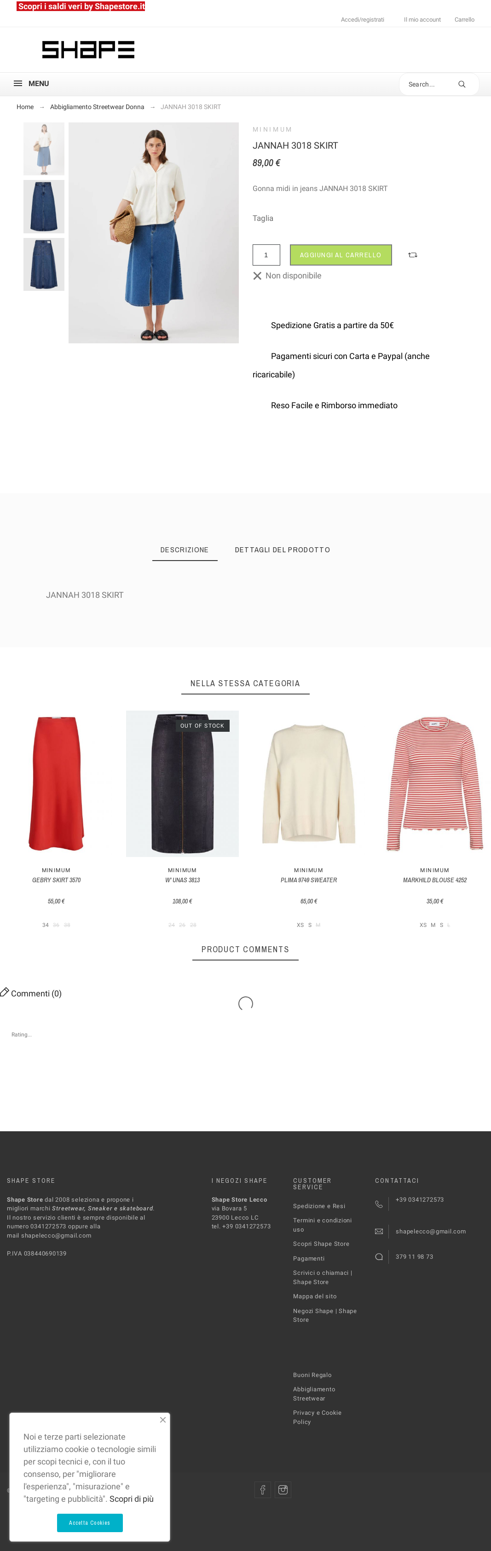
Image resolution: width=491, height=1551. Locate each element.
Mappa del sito (314, 1296)
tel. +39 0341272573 (241, 1226)
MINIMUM (273, 129)
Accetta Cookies (90, 1523)
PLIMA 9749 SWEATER (309, 880)
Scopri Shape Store (321, 1243)
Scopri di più (132, 1499)
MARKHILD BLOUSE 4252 (435, 880)
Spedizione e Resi (319, 1206)
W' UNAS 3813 (182, 880)
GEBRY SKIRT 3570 (56, 880)
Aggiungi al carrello (341, 255)
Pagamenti (308, 1258)
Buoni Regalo (312, 1375)
